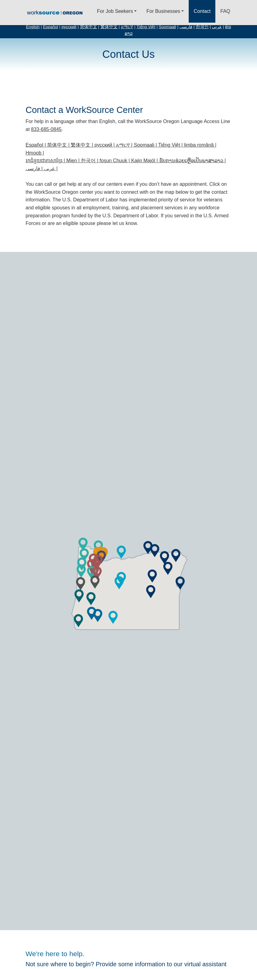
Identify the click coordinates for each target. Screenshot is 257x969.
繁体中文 (109, 26)
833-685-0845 (46, 129)
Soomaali (167, 26)
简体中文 (88, 26)
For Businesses (163, 11)
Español (50, 26)
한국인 (202, 26)
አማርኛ (127, 26)
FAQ (225, 11)
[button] (119, 583)
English (33, 26)
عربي (217, 26)
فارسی (186, 26)
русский (69, 26)
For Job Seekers (115, 11)
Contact (202, 11)
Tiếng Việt (146, 26)
